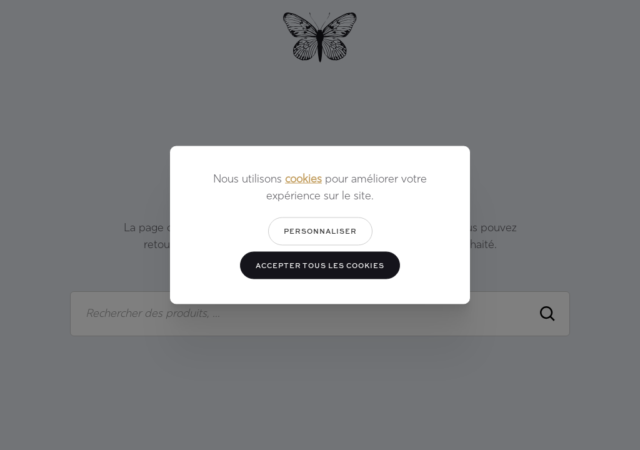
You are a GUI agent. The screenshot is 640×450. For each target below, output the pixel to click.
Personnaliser (320, 231)
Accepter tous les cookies (320, 264)
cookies (303, 180)
